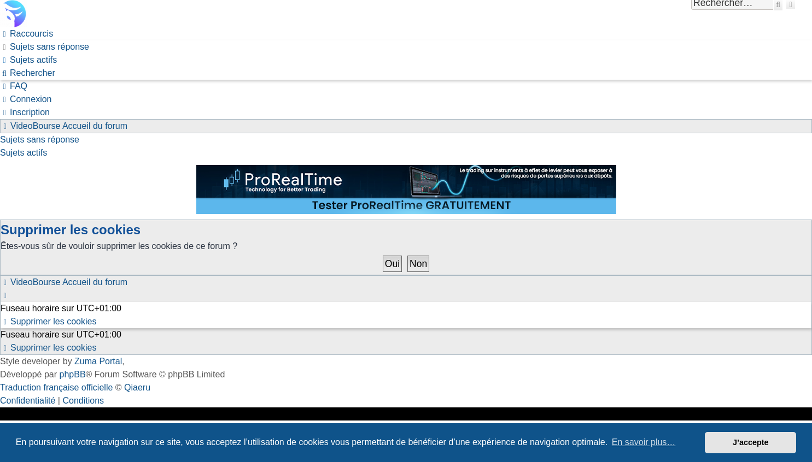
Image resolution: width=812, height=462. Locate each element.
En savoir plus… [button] (644, 442)
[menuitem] (44, 46)
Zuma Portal (98, 361)
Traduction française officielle (56, 387)
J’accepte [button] (751, 442)
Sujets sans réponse (39, 139)
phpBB (73, 374)
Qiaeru (137, 387)
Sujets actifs (23, 152)
